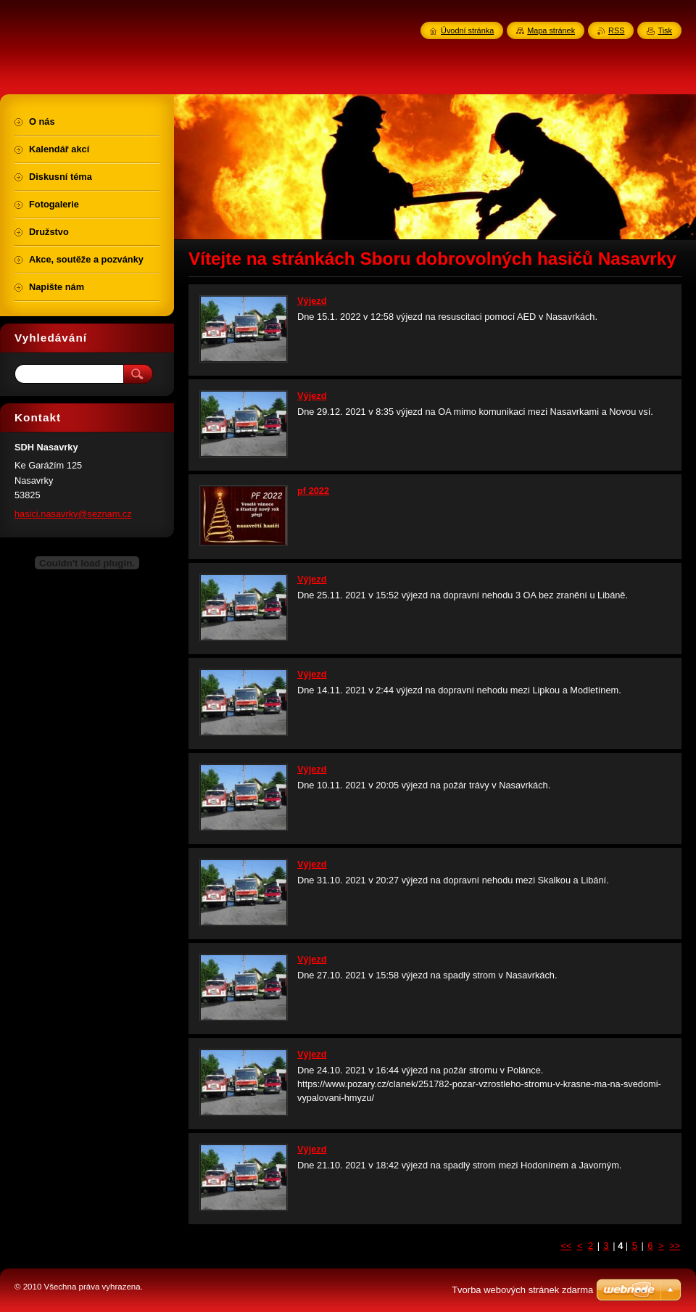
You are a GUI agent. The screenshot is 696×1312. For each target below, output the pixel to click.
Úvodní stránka (467, 30)
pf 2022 (313, 490)
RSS (616, 30)
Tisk (665, 30)
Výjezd (312, 300)
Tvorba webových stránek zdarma (522, 1289)
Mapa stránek (551, 30)
